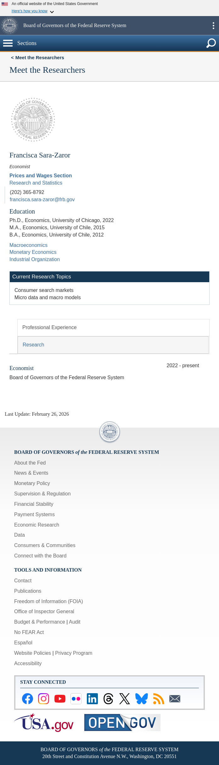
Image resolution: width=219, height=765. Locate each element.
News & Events (31, 473)
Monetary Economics (32, 252)
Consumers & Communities (45, 545)
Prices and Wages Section (40, 175)
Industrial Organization (34, 259)
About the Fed (30, 462)
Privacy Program (73, 653)
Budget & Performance (39, 622)
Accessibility (28, 663)
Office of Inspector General (44, 611)
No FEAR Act (29, 632)
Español (23, 642)
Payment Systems (34, 514)
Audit (74, 622)
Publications (27, 591)
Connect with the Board (40, 555)
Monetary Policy (32, 483)
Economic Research (36, 525)
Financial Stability (33, 504)
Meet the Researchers (39, 57)
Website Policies (32, 653)
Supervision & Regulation (42, 493)
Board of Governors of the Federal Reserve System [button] (74, 25)
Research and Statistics (35, 183)
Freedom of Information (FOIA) (48, 601)
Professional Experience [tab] (49, 327)
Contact (22, 580)
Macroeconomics (28, 245)
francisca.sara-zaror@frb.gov (42, 199)
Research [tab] (33, 344)
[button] (11, 25)
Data (19, 535)
